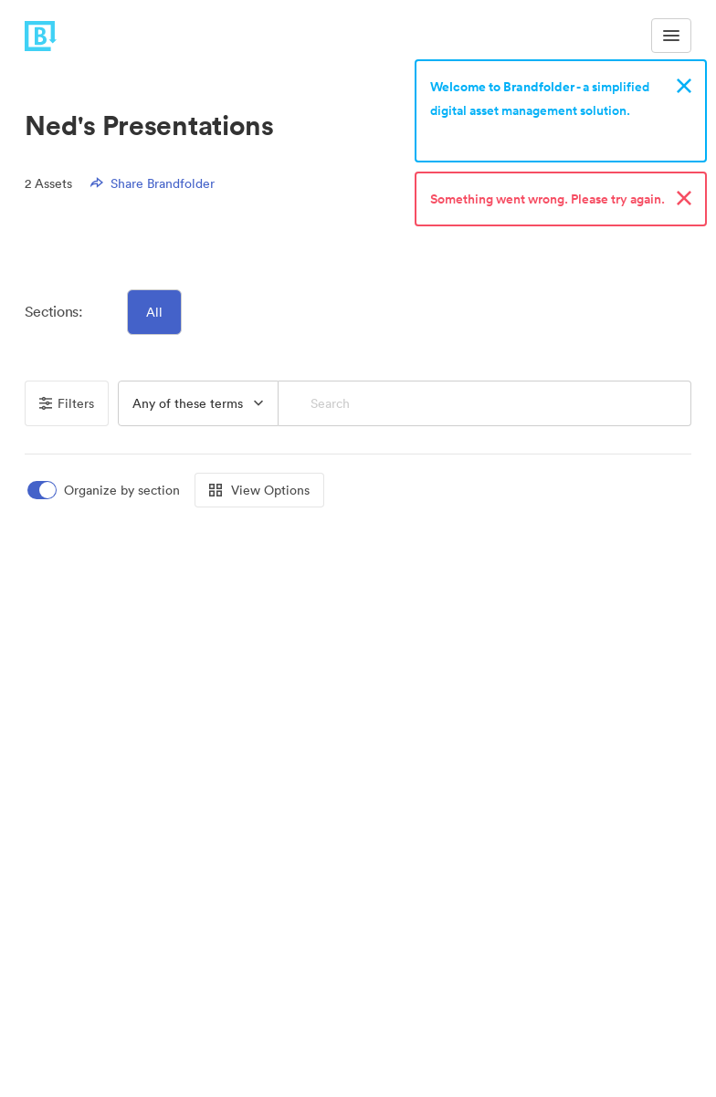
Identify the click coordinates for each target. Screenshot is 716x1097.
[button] (198, 403)
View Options (259, 490)
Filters (66, 403)
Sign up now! (472, 134)
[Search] (484, 403)
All (154, 312)
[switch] (105, 490)
